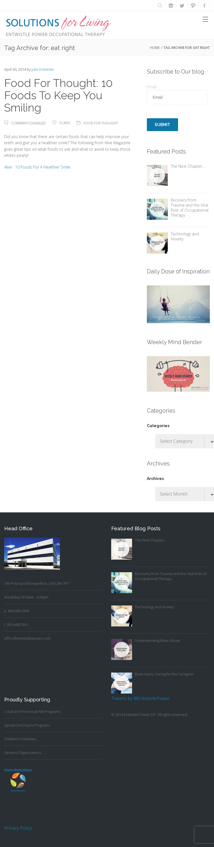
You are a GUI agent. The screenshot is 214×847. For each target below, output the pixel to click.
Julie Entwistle (42, 69)
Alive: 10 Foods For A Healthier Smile (37, 167)
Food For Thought (101, 123)
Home (155, 47)
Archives (155, 478)
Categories (158, 426)
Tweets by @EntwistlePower (140, 698)
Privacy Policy (18, 828)
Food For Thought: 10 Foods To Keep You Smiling (58, 95)
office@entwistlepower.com (27, 638)
